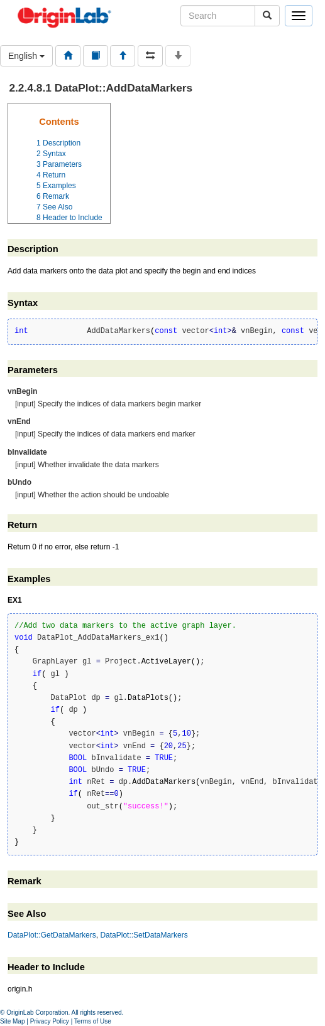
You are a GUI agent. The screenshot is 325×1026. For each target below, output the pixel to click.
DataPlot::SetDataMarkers (143, 935)
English (26, 56)
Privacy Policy (49, 1021)
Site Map (12, 1021)
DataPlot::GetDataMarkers (52, 935)
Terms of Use (92, 1021)
